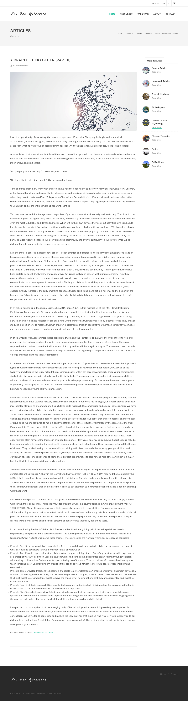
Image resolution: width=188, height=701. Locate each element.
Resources (126, 14)
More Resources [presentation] (154, 60)
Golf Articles (158, 162)
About (157, 14)
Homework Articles (161, 81)
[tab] (154, 61)
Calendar (143, 14)
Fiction (155, 149)
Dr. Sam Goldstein (19, 65)
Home (112, 14)
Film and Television (161, 136)
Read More (156, 72)
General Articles (159, 68)
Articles (139, 33)
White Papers (158, 107)
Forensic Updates (160, 94)
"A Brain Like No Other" (43, 632)
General (149, 33)
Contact (171, 14)
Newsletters (158, 3)
